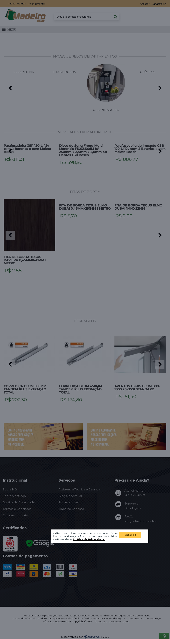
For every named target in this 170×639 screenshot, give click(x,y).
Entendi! (130, 534)
